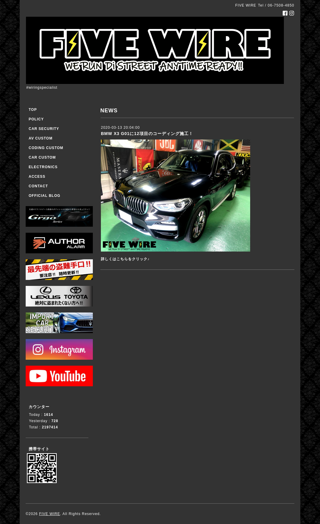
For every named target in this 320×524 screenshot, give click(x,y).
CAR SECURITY (44, 129)
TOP (33, 110)
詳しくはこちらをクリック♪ (125, 259)
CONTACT (38, 186)
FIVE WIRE (49, 514)
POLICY (36, 119)
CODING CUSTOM (46, 148)
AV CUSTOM (41, 138)
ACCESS (37, 176)
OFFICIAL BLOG (44, 196)
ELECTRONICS (43, 167)
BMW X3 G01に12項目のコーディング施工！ (147, 133)
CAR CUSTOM (42, 157)
